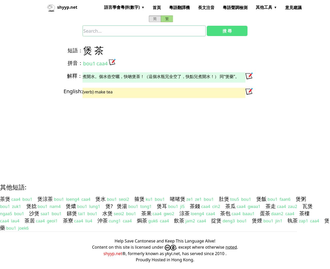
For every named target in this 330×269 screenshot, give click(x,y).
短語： (75, 50)
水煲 (107, 213)
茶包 (225, 213)
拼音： (75, 62)
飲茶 (179, 220)
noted (231, 247)
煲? (109, 206)
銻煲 (72, 213)
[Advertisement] (155, 136)
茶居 (29, 220)
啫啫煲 (177, 198)
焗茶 (142, 220)
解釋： (74, 75)
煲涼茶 (45, 198)
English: (73, 91)
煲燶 (71, 206)
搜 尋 (227, 31)
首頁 (157, 7)
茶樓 (304, 213)
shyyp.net (112, 253)
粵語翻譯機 (179, 7)
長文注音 (206, 7)
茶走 (271, 206)
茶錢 (195, 206)
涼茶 (184, 213)
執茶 (292, 220)
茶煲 (5, 198)
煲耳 (162, 206)
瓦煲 (307, 206)
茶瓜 (230, 206)
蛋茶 (265, 213)
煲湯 (122, 206)
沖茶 (102, 220)
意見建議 (293, 7)
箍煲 (139, 198)
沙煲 (34, 213)
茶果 (146, 213)
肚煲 (224, 198)
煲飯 (261, 198)
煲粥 (301, 198)
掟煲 (216, 220)
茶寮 (68, 220)
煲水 (100, 198)
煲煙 (257, 220)
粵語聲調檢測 (235, 7)
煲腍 (31, 206)
